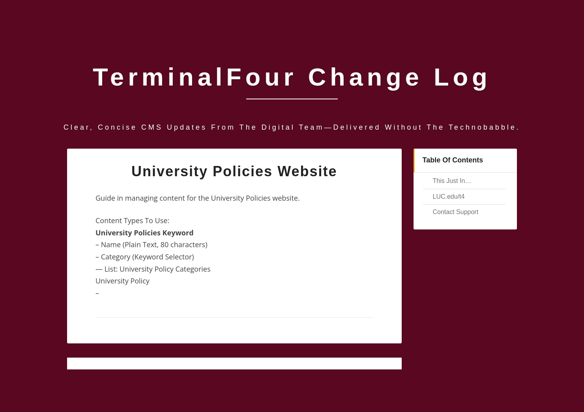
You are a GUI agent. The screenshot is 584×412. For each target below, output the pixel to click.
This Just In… (452, 180)
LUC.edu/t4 (449, 196)
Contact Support (456, 212)
